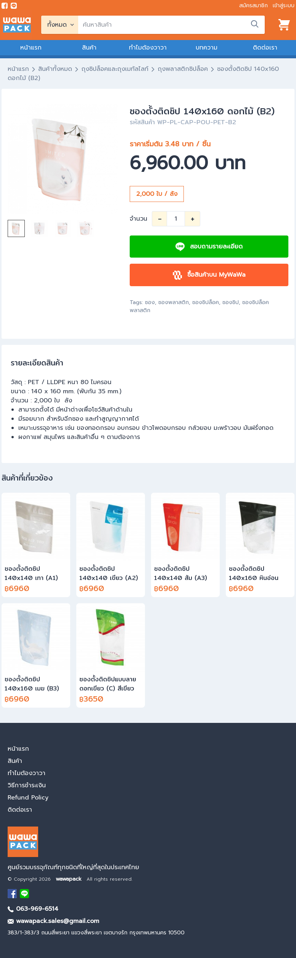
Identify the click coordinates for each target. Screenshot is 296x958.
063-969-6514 (33, 908)
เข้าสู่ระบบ (283, 6)
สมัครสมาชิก (253, 6)
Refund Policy (28, 797)
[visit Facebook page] (5, 6)
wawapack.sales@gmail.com (53, 921)
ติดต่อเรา (265, 47)
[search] (171, 24)
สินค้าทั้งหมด (55, 69)
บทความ (206, 47)
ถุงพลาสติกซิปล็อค (183, 69)
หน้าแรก (31, 47)
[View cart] (284, 24)
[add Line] (24, 893)
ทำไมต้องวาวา (148, 47)
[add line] (14, 6)
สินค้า (89, 47)
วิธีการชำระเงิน (27, 785)
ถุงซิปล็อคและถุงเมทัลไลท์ (114, 69)
